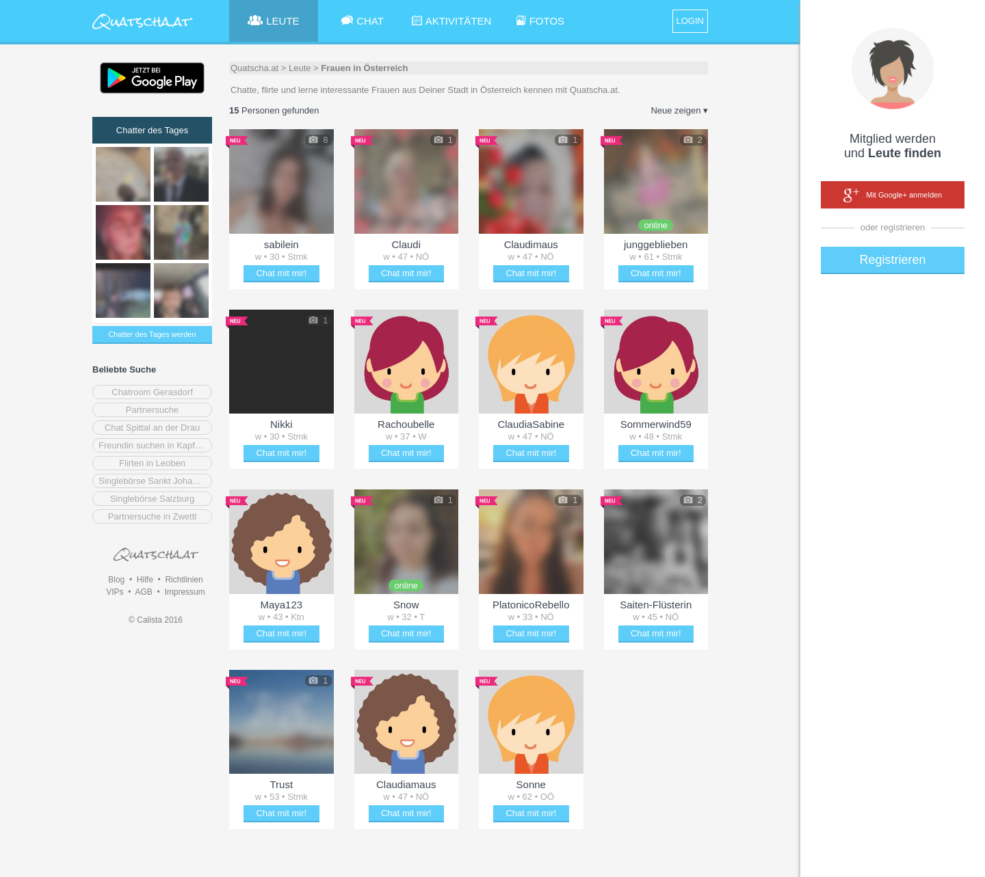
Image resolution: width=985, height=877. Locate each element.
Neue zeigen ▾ (679, 110)
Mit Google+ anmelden (892, 195)
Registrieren (892, 260)
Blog (116, 579)
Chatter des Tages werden (152, 334)
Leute (300, 68)
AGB (143, 592)
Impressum (184, 592)
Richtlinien (183, 579)
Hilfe (145, 579)
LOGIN (690, 21)
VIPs (114, 592)
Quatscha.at (254, 68)
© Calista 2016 (156, 620)
